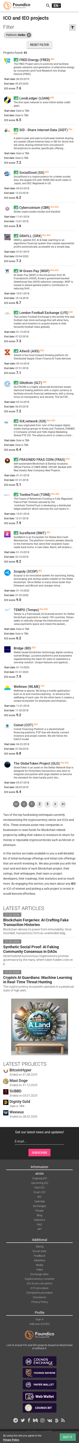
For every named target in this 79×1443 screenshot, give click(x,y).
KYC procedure (39, 1288)
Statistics (39, 1219)
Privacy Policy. (11, 1439)
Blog (39, 1215)
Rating (39, 1246)
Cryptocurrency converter (39, 1278)
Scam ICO (39, 1192)
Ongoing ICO (39, 1178)
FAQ (39, 1224)
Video (39, 1269)
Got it (67, 1437)
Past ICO (39, 1187)
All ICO (39, 1173)
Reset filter (39, 44)
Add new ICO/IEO (39, 1323)
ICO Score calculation (39, 1283)
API (39, 1229)
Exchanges (39, 1206)
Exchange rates (39, 1274)
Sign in (40, 1319)
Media (39, 1265)
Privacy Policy (39, 1301)
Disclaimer (39, 1297)
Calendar (39, 1201)
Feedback (39, 1255)
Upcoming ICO (39, 1182)
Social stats (39, 1251)
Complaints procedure (39, 1292)
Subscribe (39, 1152)
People (39, 1210)
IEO (39, 1196)
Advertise (39, 1260)
